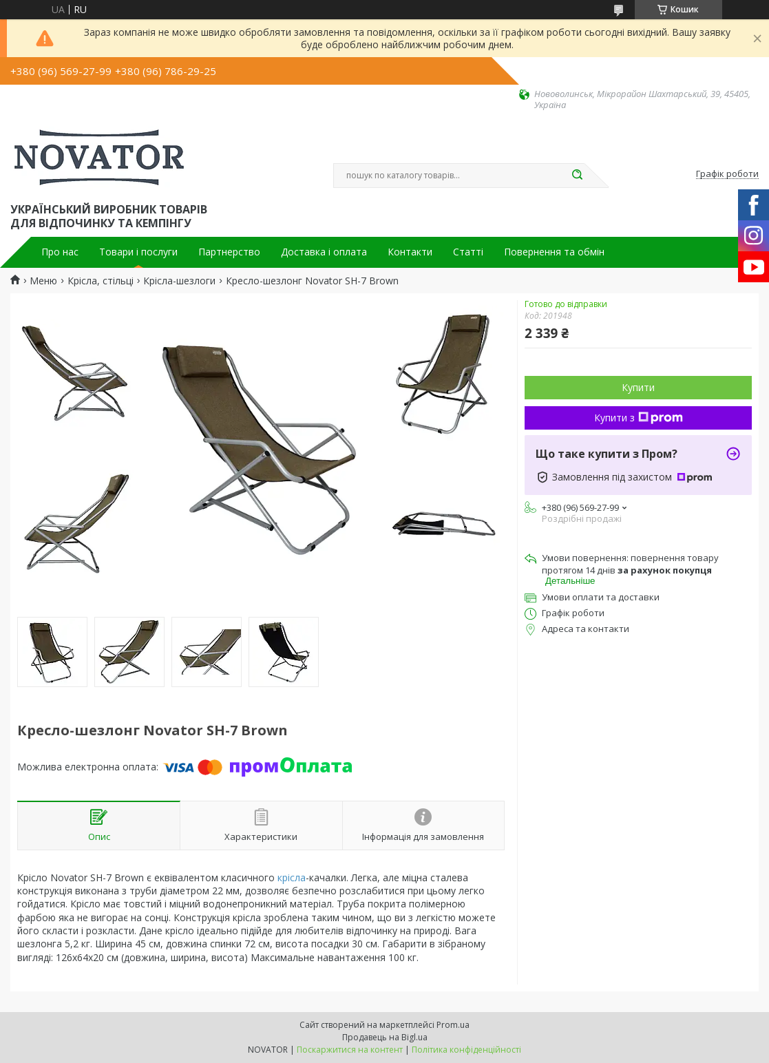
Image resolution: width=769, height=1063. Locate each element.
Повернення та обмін (554, 252)
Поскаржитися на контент (350, 1049)
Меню (43, 281)
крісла (291, 877)
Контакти (410, 252)
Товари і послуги (138, 252)
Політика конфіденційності (466, 1049)
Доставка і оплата (324, 252)
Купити (638, 387)
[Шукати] (577, 175)
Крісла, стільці (100, 281)
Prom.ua (453, 1025)
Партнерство (229, 252)
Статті (468, 252)
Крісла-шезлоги (179, 281)
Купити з (638, 417)
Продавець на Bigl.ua (385, 1037)
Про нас (59, 252)
